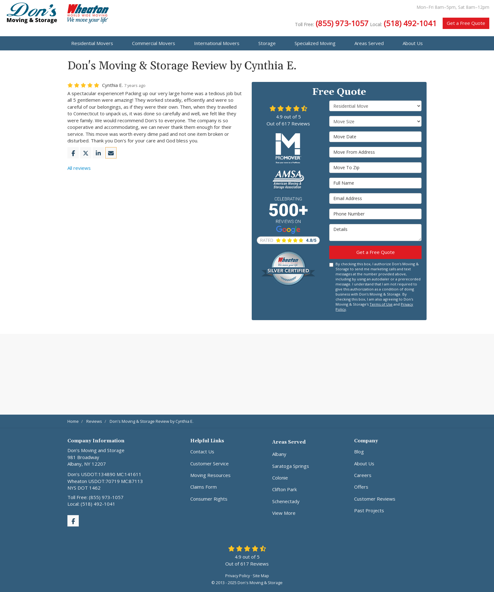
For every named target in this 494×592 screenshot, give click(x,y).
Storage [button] (267, 43)
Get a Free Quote (466, 23)
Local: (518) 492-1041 (91, 504)
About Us (364, 463)
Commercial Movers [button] (153, 43)
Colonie (280, 477)
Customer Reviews (374, 499)
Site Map (261, 575)
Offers (361, 487)
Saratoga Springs (290, 466)
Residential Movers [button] (92, 43)
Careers (362, 475)
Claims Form (203, 487)
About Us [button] (413, 43)
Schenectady (286, 501)
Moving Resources (210, 475)
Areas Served (289, 442)
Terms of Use (381, 304)
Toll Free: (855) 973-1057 (95, 497)
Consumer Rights (208, 499)
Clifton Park (284, 489)
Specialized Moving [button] (315, 43)
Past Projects (369, 510)
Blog (359, 451)
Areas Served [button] (369, 43)
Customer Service (209, 463)
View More (284, 513)
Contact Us (202, 451)
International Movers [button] (216, 43)
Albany (279, 454)
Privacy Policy (237, 575)
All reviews (79, 168)
